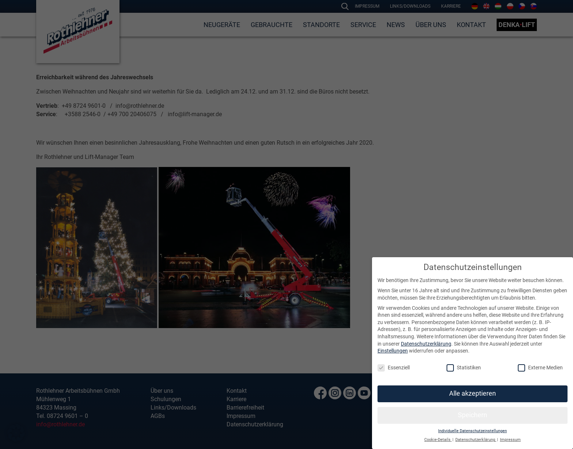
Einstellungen (392, 351)
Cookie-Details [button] (438, 439)
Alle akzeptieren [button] (472, 393)
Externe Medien (540, 367)
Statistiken (464, 367)
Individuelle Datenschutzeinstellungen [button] (472, 431)
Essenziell (393, 367)
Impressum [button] (510, 439)
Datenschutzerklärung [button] (475, 439)
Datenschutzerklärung (426, 344)
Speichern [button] (472, 415)
